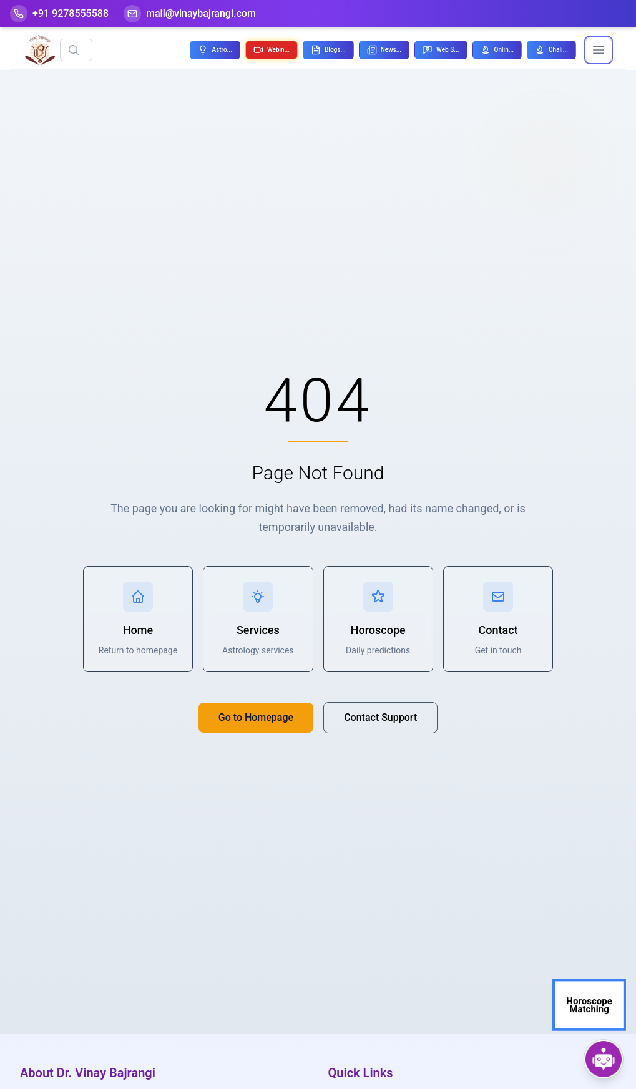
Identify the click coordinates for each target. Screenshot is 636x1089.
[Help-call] (59, 13)
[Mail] (190, 13)
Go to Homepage (255, 717)
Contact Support (380, 717)
